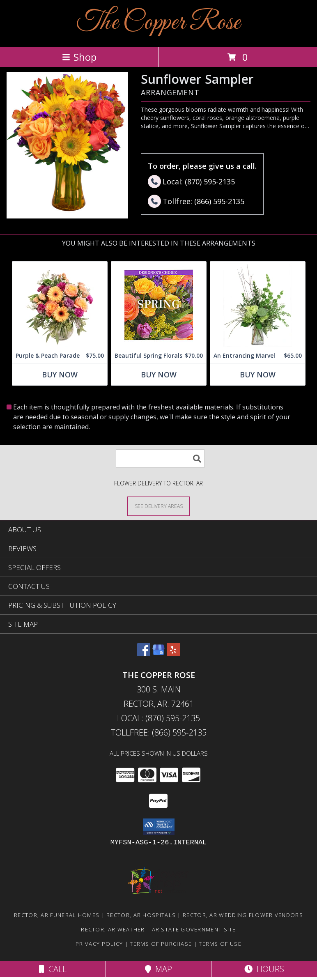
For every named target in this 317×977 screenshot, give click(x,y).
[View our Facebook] (143, 653)
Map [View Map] (158, 969)
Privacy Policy (99, 943)
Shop (79, 57)
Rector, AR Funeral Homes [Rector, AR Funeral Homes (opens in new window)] (56, 915)
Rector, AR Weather (113, 929)
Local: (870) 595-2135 (158, 718)
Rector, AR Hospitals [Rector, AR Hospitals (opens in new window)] (141, 915)
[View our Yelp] (173, 653)
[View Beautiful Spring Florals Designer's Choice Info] (158, 305)
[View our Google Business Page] (158, 653)
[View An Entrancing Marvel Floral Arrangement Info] (257, 305)
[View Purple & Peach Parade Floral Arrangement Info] (59, 305)
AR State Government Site (194, 929)
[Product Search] (160, 458)
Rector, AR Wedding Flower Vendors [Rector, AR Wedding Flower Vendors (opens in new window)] (243, 915)
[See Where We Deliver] (158, 506)
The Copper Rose (158, 22)
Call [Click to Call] (53, 969)
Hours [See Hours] (264, 969)
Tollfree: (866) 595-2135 (159, 732)
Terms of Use (220, 943)
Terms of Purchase (161, 943)
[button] (159, 826)
